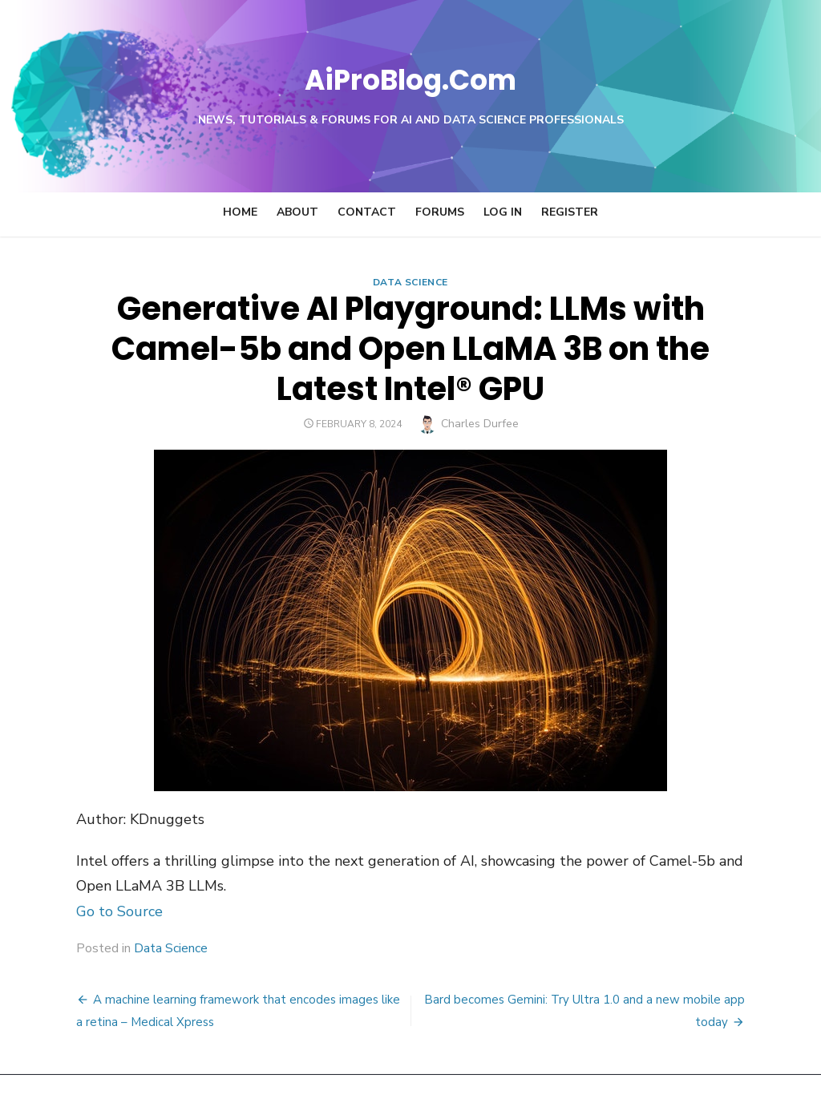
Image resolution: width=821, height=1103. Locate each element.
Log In (502, 212)
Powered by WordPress (614, 1068)
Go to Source (61, 871)
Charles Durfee (480, 383)
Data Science (410, 282)
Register (569, 212)
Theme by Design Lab (747, 1068)
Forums (439, 212)
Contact (367, 212)
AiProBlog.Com (411, 76)
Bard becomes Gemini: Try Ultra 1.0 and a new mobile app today (608, 959)
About (297, 212)
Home (240, 212)
